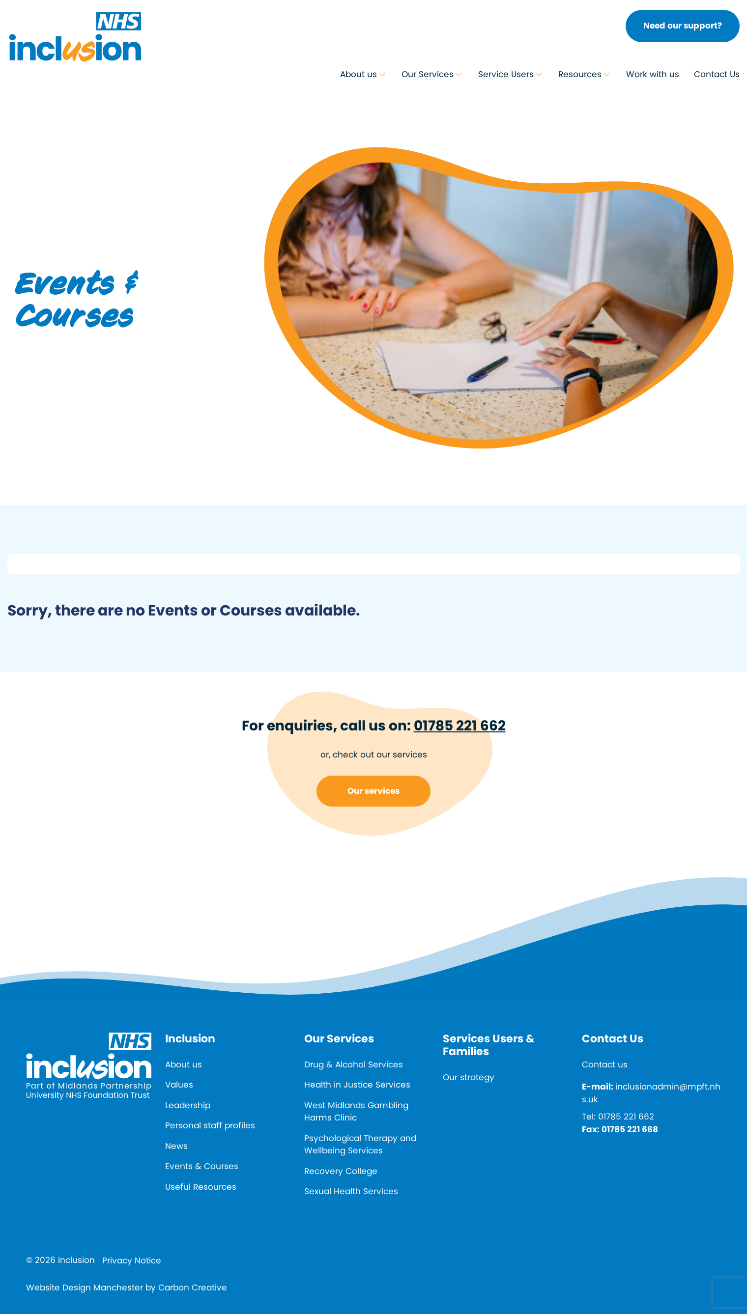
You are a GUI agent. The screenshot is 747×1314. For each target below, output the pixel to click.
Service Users (506, 74)
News (176, 1146)
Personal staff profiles (210, 1125)
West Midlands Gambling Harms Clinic (356, 1111)
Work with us (652, 74)
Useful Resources (200, 1187)
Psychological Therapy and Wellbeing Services (360, 1144)
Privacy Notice (131, 1260)
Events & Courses (201, 1166)
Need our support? (682, 25)
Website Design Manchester (84, 1287)
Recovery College (340, 1171)
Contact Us (717, 74)
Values (179, 1084)
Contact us (605, 1064)
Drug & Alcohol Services (353, 1064)
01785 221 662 (460, 725)
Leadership (187, 1105)
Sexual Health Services (351, 1191)
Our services (373, 791)
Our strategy (468, 1077)
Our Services (428, 74)
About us (358, 74)
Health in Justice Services (357, 1084)
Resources (580, 74)
